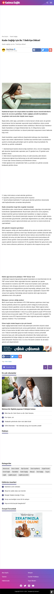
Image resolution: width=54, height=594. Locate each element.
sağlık (4, 475)
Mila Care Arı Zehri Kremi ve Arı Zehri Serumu (19, 413)
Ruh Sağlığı (40, 471)
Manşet (32, 471)
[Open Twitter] (25, 586)
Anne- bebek (15, 468)
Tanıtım (4, 577)
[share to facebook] (36, 50)
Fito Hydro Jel (9, 417)
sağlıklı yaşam (12, 475)
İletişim (30, 573)
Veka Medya (10, 49)
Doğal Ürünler (46, 468)
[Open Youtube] (33, 586)
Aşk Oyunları (24, 468)
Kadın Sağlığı (8, 361)
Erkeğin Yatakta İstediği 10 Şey (14, 495)
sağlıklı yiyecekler (24, 475)
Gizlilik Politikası (33, 577)
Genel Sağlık (6, 471)
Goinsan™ (36, 591)
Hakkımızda (5, 581)
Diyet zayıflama (35, 468)
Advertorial (6, 468)
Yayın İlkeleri (32, 581)
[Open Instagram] (29, 586)
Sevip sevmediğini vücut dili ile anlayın (17, 499)
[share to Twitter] (45, 50)
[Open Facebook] (21, 586)
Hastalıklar (15, 471)
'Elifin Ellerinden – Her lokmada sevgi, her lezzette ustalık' (23, 426)
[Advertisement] (27, 21)
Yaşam (47, 471)
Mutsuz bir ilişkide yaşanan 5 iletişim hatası (18, 409)
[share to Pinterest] (50, 50)
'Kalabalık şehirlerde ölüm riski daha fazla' (18, 421)
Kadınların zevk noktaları (12, 487)
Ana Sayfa (5, 573)
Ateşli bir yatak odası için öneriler (15, 491)
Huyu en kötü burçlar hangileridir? (15, 503)
